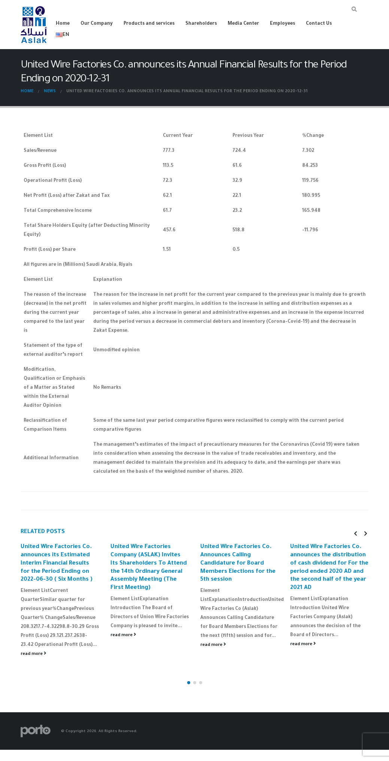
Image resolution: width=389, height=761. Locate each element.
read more (33, 653)
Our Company (96, 24)
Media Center (243, 24)
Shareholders (201, 24)
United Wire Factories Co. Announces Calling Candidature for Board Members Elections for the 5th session (238, 563)
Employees (282, 24)
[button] (189, 666)
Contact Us (319, 24)
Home (63, 24)
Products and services (149, 24)
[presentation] (355, 533)
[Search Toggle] (354, 10)
